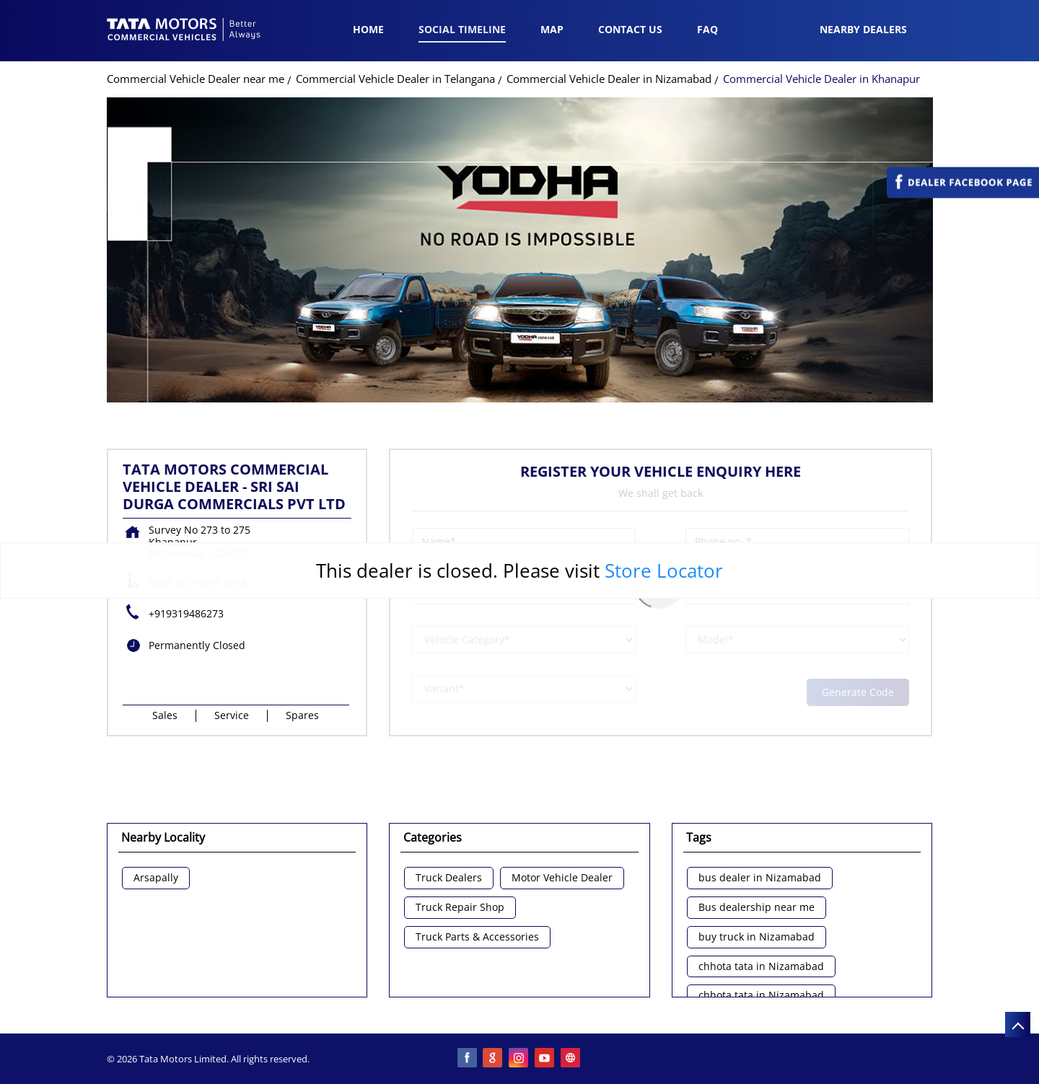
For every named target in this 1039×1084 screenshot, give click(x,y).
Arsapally (155, 878)
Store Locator (664, 570)
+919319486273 (186, 613)
